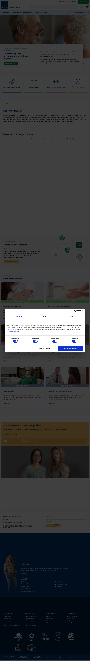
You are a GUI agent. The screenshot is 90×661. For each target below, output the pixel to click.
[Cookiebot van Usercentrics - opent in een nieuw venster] (75, 311)
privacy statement (13, 331)
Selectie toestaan (44, 348)
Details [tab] (45, 316)
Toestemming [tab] (18, 316)
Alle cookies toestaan (70, 348)
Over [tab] (71, 316)
